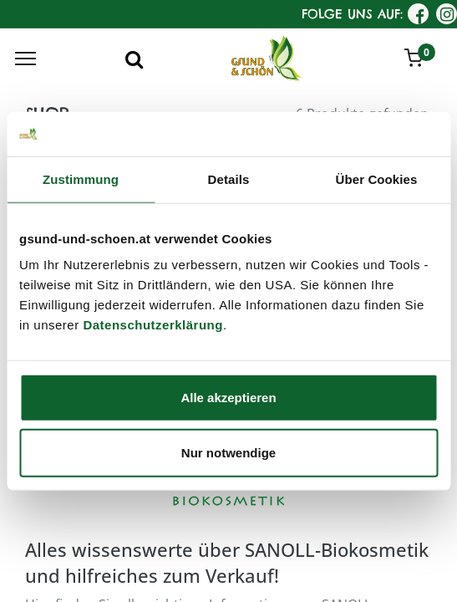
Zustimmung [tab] (81, 178)
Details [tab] (229, 178)
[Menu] (25, 58)
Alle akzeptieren (228, 397)
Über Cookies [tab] (377, 178)
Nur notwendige (228, 452)
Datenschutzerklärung (153, 325)
